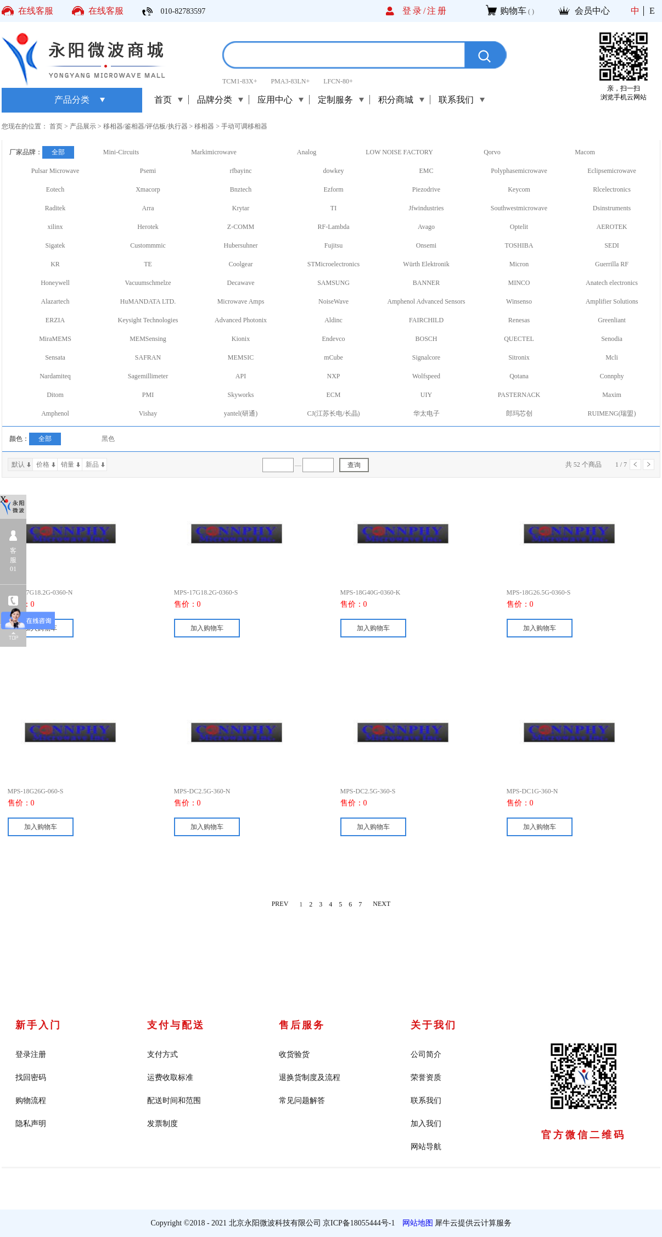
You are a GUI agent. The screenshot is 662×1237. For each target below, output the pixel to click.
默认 (18, 464)
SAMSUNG (333, 283)
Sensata (55, 357)
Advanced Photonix (241, 320)
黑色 (108, 439)
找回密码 (30, 1077)
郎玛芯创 (519, 413)
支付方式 (162, 1054)
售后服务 (302, 1025)
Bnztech (240, 189)
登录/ (414, 10)
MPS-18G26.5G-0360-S (539, 592)
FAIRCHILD (426, 320)
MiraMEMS (55, 339)
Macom (585, 152)
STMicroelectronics (333, 264)
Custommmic (148, 245)
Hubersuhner (241, 245)
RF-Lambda (334, 227)
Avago (426, 227)
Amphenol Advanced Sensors (426, 301)
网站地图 (416, 1223)
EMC (426, 171)
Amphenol (55, 413)
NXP (333, 376)
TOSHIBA (519, 245)
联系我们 (426, 1100)
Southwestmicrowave (519, 208)
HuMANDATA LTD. (148, 301)
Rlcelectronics (612, 189)
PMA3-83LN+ (290, 81)
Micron (519, 264)
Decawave (241, 283)
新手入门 (38, 1025)
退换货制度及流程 (309, 1077)
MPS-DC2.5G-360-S (368, 791)
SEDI (611, 245)
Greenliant (612, 320)
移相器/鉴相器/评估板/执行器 (145, 126)
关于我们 (434, 1025)
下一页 (648, 464)
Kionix (241, 339)
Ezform (334, 189)
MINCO (519, 283)
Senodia (611, 339)
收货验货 (294, 1054)
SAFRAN (148, 357)
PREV (280, 904)
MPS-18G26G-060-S (36, 791)
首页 (163, 99)
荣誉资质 (426, 1077)
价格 (42, 464)
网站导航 (426, 1147)
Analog (306, 152)
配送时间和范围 (174, 1100)
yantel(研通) (240, 413)
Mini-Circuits (121, 152)
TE (148, 264)
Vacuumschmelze (148, 283)
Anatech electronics (612, 283)
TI (333, 208)
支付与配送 (176, 1025)
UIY (426, 395)
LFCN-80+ (337, 81)
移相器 (204, 126)
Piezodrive (426, 189)
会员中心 (592, 10)
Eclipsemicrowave (611, 171)
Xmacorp (148, 189)
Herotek (148, 227)
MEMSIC (241, 357)
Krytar (240, 208)
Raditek (55, 208)
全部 (58, 152)
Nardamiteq (55, 376)
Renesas (519, 320)
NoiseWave (333, 301)
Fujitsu (333, 245)
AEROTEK (612, 227)
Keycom (519, 189)
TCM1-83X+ (239, 81)
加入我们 (426, 1124)
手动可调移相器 (244, 126)
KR (55, 264)
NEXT (381, 904)
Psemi (148, 171)
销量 (67, 464)
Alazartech (55, 301)
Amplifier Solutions (612, 301)
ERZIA (55, 320)
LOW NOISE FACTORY (399, 152)
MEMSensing (148, 339)
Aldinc (333, 320)
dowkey (333, 171)
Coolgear (241, 264)
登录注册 (30, 1054)
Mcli (611, 357)
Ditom (55, 395)
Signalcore (426, 357)
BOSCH (426, 339)
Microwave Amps (241, 301)
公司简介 (426, 1054)
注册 (437, 10)
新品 (92, 464)
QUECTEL (519, 339)
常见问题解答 (302, 1100)
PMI (148, 395)
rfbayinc (241, 171)
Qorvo (492, 152)
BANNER (426, 283)
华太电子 (426, 413)
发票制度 (162, 1124)
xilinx (55, 227)
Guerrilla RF (612, 264)
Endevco (333, 339)
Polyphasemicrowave (519, 171)
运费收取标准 (170, 1077)
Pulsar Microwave (55, 171)
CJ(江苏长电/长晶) (333, 413)
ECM (333, 395)
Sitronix (519, 357)
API (240, 376)
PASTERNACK (519, 395)
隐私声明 (30, 1124)
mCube (333, 357)
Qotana (519, 376)
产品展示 (83, 126)
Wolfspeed (426, 376)
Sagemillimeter (148, 376)
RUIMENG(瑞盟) (612, 413)
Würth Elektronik (426, 264)
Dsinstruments (612, 208)
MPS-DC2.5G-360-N (202, 791)
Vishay (148, 413)
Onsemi (426, 245)
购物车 (513, 10)
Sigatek (55, 245)
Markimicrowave (214, 152)
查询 (354, 465)
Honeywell (55, 283)
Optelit (519, 227)
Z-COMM (240, 227)
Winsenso (519, 301)
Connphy (611, 376)
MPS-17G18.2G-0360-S (206, 592)
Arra (148, 208)
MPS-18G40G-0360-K (370, 592)
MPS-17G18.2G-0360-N (40, 592)
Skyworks (240, 395)
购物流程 (30, 1100)
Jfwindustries (426, 208)
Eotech (55, 189)
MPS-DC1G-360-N (532, 791)
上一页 (635, 464)
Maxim (611, 395)
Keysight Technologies (148, 320)
